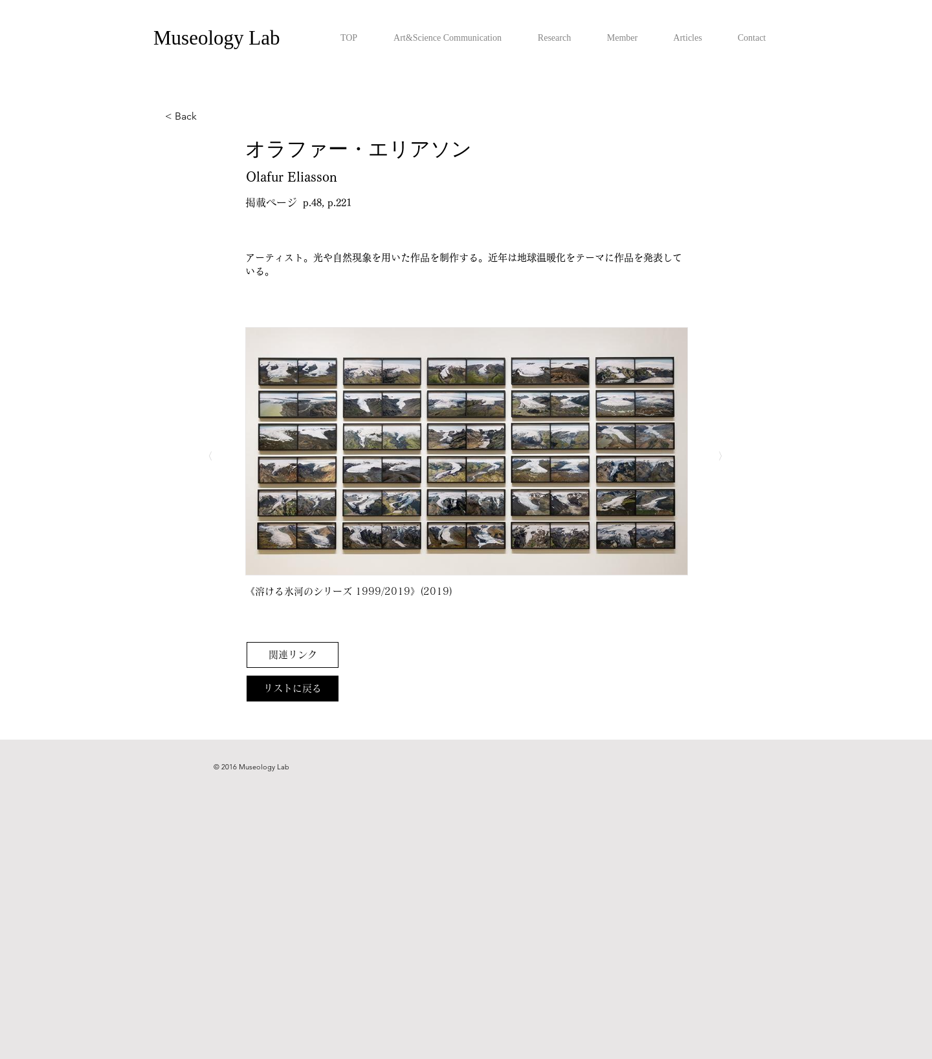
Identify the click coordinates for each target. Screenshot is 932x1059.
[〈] (224, 456)
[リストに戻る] (292, 688)
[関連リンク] (292, 655)
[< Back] (207, 116)
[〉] (706, 456)
